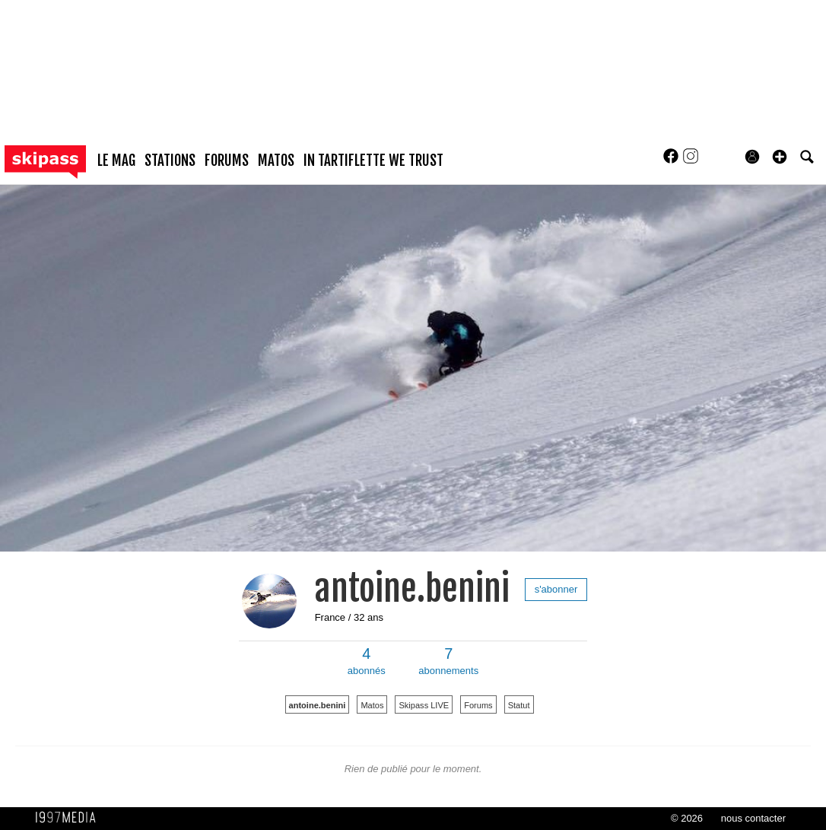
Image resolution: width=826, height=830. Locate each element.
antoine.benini (412, 588)
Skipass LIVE (424, 705)
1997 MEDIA (70, 817)
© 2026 (687, 818)
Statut (519, 705)
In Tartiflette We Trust (373, 160)
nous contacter (753, 818)
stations (170, 160)
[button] (779, 156)
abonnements (448, 661)
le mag (116, 160)
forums (227, 160)
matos (276, 160)
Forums (478, 705)
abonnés (367, 661)
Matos (372, 705)
